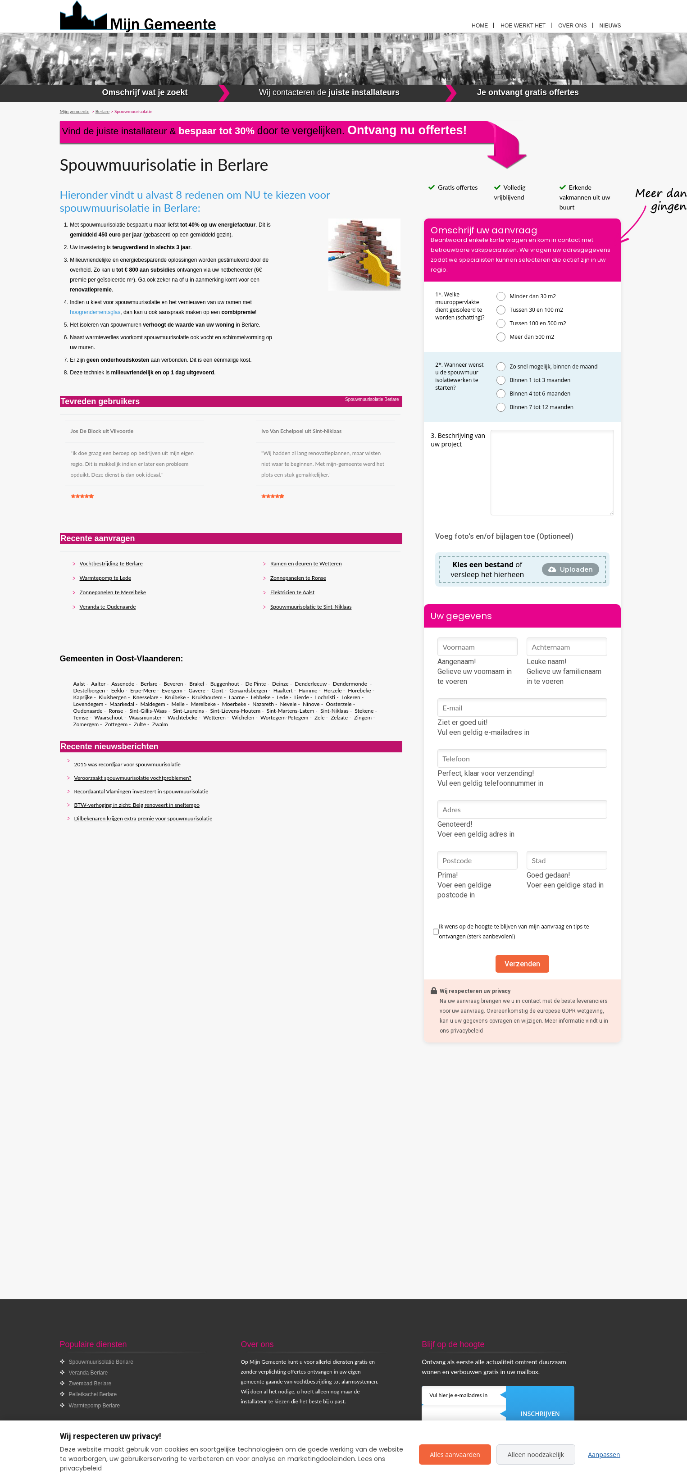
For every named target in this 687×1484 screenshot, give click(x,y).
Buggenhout (224, 683)
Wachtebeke (182, 717)
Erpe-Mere (142, 690)
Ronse (116, 710)
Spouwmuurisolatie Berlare (101, 1362)
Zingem (363, 717)
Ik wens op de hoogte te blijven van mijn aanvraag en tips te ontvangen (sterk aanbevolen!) (514, 931)
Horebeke (359, 690)
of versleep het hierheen (487, 569)
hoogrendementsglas (95, 312)
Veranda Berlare (88, 1373)
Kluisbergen (113, 697)
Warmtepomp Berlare (94, 1405)
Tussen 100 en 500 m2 (538, 323)
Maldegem (153, 704)
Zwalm (160, 724)
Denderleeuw (311, 683)
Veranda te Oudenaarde (108, 606)
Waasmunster (145, 717)
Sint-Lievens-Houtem (235, 710)
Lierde (301, 697)
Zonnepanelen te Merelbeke (113, 592)
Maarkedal (121, 704)
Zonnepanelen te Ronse (298, 577)
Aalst (79, 683)
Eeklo (117, 690)
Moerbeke (234, 704)
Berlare (149, 683)
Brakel (196, 683)
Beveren (173, 683)
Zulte (140, 724)
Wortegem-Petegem (284, 717)
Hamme (308, 690)
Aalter (98, 683)
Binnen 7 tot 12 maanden (542, 407)
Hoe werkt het (523, 26)
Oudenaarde (88, 710)
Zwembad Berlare (90, 1383)
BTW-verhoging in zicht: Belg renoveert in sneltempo (137, 804)
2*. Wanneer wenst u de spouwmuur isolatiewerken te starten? (459, 376)
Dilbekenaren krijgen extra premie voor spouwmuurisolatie (143, 818)
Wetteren (214, 717)
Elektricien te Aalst (292, 592)
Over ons (572, 26)
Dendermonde (351, 683)
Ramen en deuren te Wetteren (306, 563)
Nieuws (610, 26)
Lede (282, 697)
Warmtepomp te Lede (105, 577)
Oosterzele (338, 704)
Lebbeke (261, 697)
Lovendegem (88, 704)
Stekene (364, 710)
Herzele (332, 690)
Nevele (288, 704)
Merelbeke (203, 704)
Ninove (311, 704)
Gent (217, 690)
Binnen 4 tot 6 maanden (540, 393)
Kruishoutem (207, 697)
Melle (177, 704)
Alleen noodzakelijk (536, 1454)
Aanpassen (604, 1454)
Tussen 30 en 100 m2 (536, 310)
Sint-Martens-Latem (290, 710)
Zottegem (116, 724)
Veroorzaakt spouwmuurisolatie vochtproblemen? (132, 777)
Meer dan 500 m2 (532, 337)
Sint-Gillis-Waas (148, 710)
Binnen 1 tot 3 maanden (540, 380)
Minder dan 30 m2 (533, 296)
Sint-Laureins (188, 710)
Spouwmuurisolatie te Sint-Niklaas (310, 606)
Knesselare (146, 697)
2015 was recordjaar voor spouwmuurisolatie (127, 764)
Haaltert (283, 690)
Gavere (196, 690)
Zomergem (86, 724)
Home (480, 26)
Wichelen (243, 717)
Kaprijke (83, 697)
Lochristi (325, 697)
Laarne (237, 697)
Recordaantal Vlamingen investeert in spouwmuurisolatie (141, 791)
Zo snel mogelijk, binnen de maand (554, 366)
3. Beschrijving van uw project (458, 439)
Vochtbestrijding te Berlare (111, 563)
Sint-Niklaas (334, 710)
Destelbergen (89, 690)
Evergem (172, 690)
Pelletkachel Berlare (93, 1394)
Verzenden (522, 964)
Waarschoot (108, 717)
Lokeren (350, 697)
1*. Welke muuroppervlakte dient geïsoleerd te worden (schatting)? (459, 306)
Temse (80, 717)
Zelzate (339, 717)
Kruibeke (175, 697)
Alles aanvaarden (455, 1454)
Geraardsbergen (248, 690)
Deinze (280, 683)
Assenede (122, 683)
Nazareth (263, 704)
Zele (319, 717)
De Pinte (256, 683)
